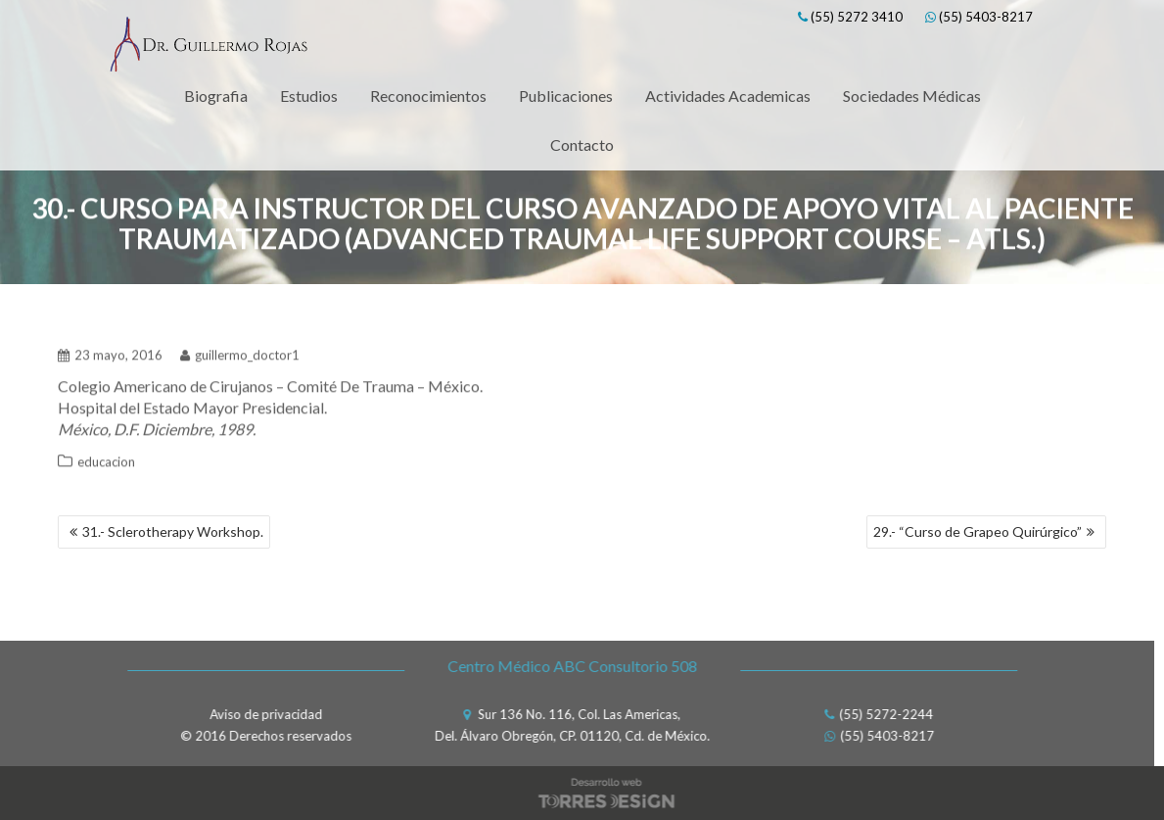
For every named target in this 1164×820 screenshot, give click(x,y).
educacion (106, 456)
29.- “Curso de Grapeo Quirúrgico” (977, 531)
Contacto (582, 144)
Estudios (309, 95)
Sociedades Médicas (912, 95)
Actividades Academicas (728, 95)
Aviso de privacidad (261, 714)
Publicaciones (566, 95)
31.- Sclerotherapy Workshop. (172, 531)
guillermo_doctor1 (240, 350)
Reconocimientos (428, 95)
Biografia (216, 95)
